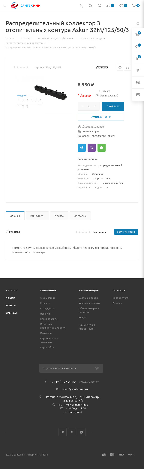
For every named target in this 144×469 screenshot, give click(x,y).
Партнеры (46, 333)
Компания (48, 290)
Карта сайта (47, 347)
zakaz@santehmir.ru (75, 389)
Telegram (82, 148)
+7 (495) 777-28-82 (63, 381)
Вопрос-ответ (120, 297)
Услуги (11, 305)
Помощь (118, 290)
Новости (45, 303)
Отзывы (15, 215)
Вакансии (45, 313)
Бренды (11, 312)
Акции (10, 297)
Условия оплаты (88, 297)
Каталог (12, 290)
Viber (92, 148)
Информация (89, 290)
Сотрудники (47, 308)
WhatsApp (102, 148)
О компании (47, 297)
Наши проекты (49, 318)
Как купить (37, 215)
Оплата (59, 215)
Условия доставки (89, 303)
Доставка (80, 215)
